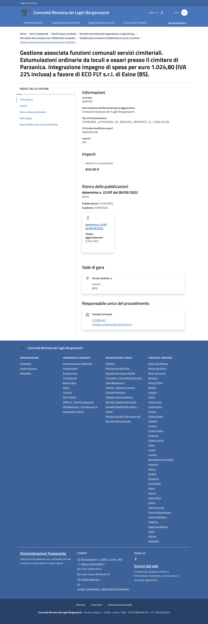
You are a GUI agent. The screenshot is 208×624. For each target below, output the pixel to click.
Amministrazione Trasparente (77, 363)
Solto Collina (166, 498)
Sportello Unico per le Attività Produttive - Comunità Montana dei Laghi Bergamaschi (124, 378)
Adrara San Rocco (168, 368)
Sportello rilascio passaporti (119, 397)
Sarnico (164, 493)
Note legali (80, 604)
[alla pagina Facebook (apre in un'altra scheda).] (160, 12)
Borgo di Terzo (167, 383)
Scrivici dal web (146, 566)
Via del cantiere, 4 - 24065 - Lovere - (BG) (104, 559)
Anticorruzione (70, 368)
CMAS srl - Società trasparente (82, 402)
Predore (164, 474)
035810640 (99, 320)
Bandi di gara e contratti (64, 33)
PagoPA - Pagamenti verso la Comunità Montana (125, 390)
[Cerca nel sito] (184, 12)
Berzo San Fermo (168, 373)
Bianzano (165, 378)
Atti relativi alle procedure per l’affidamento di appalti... (48, 38)
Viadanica (165, 522)
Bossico (164, 387)
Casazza (164, 392)
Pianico (164, 469)
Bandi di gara (69, 383)
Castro (163, 397)
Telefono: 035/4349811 (91, 564)
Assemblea (25, 373)
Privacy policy (96, 604)
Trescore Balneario (168, 517)
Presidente (25, 363)
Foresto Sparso (168, 431)
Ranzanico (165, 478)
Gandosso (165, 435)
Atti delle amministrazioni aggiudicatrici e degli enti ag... (107, 33)
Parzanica (165, 464)
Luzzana (152, 455)
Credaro (164, 411)
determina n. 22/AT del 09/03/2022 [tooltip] (96, 226)
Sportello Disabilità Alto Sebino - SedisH (122, 409)
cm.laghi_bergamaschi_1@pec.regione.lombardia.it (103, 587)
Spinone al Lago (168, 507)
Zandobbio (165, 541)
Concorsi (67, 392)
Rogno (163, 488)
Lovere (164, 450)
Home (23, 33)
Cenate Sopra (167, 402)
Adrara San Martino (168, 363)
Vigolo (163, 531)
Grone (163, 445)
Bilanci (66, 387)
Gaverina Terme (168, 440)
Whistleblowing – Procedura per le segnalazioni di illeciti (82, 409)
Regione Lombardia (29, 3)
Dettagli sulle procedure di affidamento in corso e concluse (110, 38)
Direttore (110, 363)
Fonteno (164, 426)
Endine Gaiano (167, 416)
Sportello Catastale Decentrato (121, 402)
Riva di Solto (166, 483)
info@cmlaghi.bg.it (88, 579)
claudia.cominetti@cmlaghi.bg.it (112, 324)
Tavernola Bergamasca (168, 512)
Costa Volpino (167, 407)
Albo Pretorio (82, 397)
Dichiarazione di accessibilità (120, 604)
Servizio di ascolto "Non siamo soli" (123, 416)
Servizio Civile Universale (125, 421)
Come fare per (70, 378)
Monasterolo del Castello (168, 459)
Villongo (164, 536)
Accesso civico (70, 373)
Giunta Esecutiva (28, 368)
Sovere (164, 503)
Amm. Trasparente (39, 33)
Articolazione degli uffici (118, 368)
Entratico (165, 421)
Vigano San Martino (168, 527)
